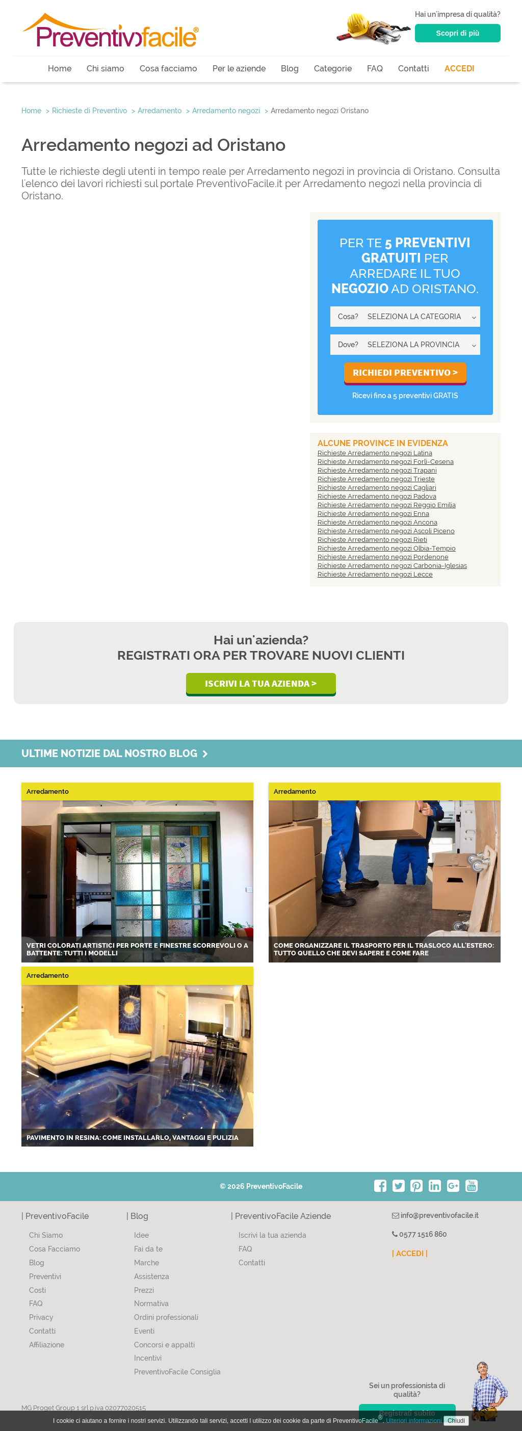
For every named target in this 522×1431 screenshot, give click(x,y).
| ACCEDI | (410, 1253)
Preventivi (45, 1276)
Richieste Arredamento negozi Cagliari (377, 487)
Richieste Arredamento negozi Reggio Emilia (387, 505)
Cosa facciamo (168, 68)
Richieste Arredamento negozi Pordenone (383, 557)
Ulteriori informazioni (413, 1420)
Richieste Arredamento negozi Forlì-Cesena (386, 461)
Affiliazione (46, 1345)
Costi (37, 1290)
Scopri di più (458, 33)
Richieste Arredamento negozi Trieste (376, 479)
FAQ (375, 68)
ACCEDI (460, 68)
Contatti (413, 68)
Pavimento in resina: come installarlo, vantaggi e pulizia (133, 1137)
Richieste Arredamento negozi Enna (373, 513)
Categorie (333, 68)
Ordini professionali (166, 1317)
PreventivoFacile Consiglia (177, 1372)
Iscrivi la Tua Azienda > (261, 683)
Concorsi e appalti (164, 1345)
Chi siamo (105, 68)
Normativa (151, 1303)
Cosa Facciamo (54, 1249)
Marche (146, 1263)
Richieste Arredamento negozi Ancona (377, 522)
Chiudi (456, 1420)
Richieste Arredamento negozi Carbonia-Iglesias (392, 565)
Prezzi (144, 1290)
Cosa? (348, 317)
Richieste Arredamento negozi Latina (375, 453)
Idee (141, 1235)
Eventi (144, 1331)
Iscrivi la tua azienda (272, 1235)
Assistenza (151, 1276)
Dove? (348, 345)
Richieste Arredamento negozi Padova (377, 496)
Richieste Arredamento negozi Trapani (377, 470)
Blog (290, 68)
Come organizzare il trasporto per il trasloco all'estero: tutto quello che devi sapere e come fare (384, 949)
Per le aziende (239, 68)
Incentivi (148, 1358)
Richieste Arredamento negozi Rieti (372, 539)
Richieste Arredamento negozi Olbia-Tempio (387, 548)
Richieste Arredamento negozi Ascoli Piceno (386, 531)
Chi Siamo (46, 1235)
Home (59, 68)
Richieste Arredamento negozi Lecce (375, 574)
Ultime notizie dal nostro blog (114, 753)
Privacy (41, 1317)
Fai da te (148, 1249)
